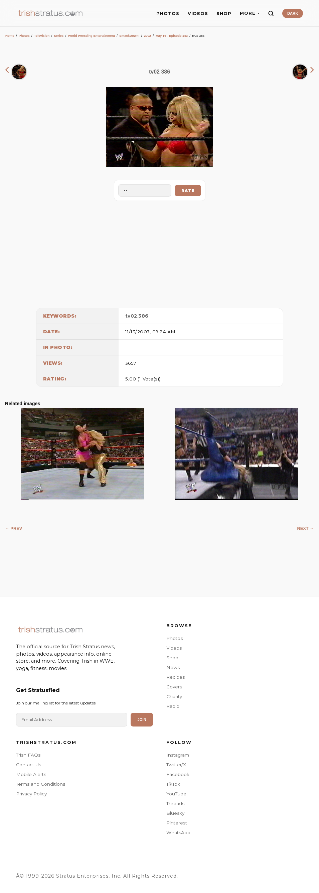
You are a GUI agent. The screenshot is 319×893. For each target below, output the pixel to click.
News (173, 667)
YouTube (176, 793)
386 (143, 316)
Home (9, 35)
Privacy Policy (31, 793)
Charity (174, 696)
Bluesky (175, 813)
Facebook (177, 774)
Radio (172, 706)
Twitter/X (176, 764)
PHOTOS (167, 13)
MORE (250, 13)
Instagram (177, 755)
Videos (174, 648)
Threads (175, 803)
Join (141, 719)
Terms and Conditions (40, 784)
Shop (172, 657)
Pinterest (176, 822)
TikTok (173, 784)
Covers (174, 686)
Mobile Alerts (31, 774)
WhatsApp (178, 832)
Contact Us (28, 764)
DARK (292, 13)
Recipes (175, 677)
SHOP (223, 13)
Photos (24, 35)
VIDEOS (198, 13)
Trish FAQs (28, 755)
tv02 (131, 316)
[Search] (271, 13)
